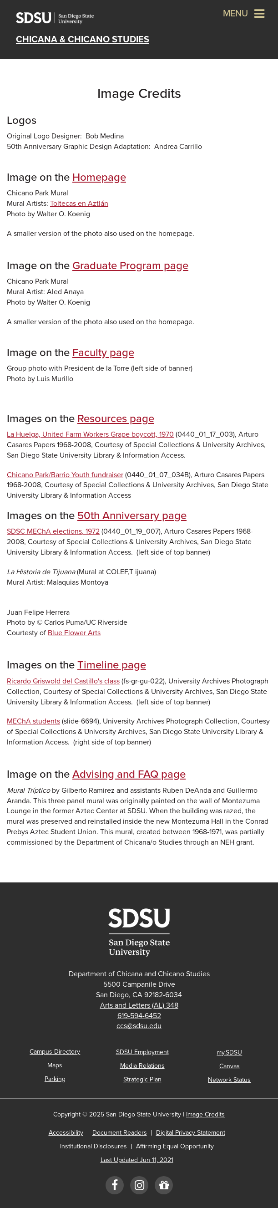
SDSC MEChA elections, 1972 (53, 531)
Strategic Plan (142, 1079)
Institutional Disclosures (93, 1146)
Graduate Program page (130, 265)
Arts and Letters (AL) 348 (139, 1005)
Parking (55, 1079)
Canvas (229, 1066)
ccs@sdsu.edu (139, 1025)
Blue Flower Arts (74, 632)
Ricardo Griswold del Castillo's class (63, 681)
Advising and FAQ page (129, 774)
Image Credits (205, 1114)
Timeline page (111, 665)
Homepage (99, 177)
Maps (54, 1065)
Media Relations (142, 1066)
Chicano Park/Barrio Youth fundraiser (65, 474)
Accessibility (66, 1133)
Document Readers (119, 1133)
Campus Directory (55, 1051)
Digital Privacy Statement (190, 1133)
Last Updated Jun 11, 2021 (137, 1160)
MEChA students (33, 721)
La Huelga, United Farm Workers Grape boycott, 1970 (90, 434)
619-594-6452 (139, 1015)
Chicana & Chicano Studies (82, 39)
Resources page (115, 418)
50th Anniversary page (132, 515)
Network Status (229, 1080)
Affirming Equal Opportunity (175, 1146)
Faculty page (103, 352)
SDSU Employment (142, 1052)
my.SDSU (229, 1052)
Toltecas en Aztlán (79, 203)
